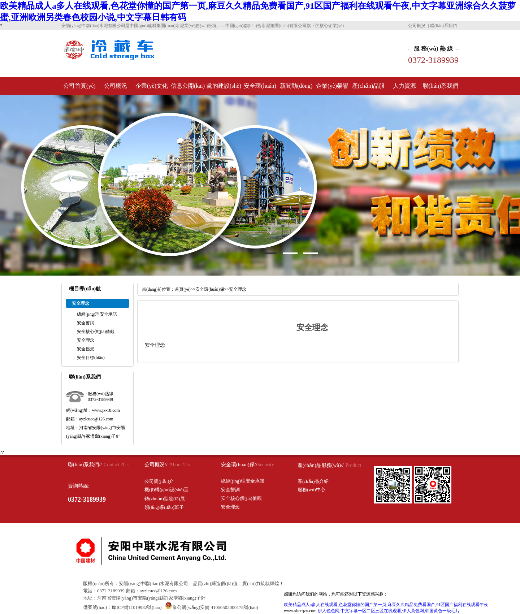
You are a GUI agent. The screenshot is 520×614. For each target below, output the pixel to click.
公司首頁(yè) (79, 86)
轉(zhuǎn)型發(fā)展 (164, 498)
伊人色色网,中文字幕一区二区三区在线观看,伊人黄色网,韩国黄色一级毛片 (389, 610)
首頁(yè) (182, 289)
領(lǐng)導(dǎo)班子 (164, 507)
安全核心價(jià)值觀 (95, 331)
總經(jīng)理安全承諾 (97, 314)
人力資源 (404, 86)
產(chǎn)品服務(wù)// (321, 465)
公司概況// (156, 464)
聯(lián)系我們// (85, 464)
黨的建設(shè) (224, 86)
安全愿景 (85, 348)
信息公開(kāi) (188, 86)
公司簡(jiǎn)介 (159, 481)
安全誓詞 (85, 322)
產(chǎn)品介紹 (313, 481)
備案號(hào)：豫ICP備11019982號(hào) (122, 607)
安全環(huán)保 (260, 89)
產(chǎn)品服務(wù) (368, 89)
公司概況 (416, 25)
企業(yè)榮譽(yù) (332, 89)
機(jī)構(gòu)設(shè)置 (166, 489)
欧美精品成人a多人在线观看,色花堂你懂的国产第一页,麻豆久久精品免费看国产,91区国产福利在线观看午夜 (386, 604)
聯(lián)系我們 (443, 25)
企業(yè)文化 (151, 86)
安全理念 (85, 340)
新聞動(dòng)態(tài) (296, 89)
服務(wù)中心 (311, 489)
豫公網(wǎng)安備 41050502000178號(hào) (211, 607)
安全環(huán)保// (239, 464)
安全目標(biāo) (91, 357)
